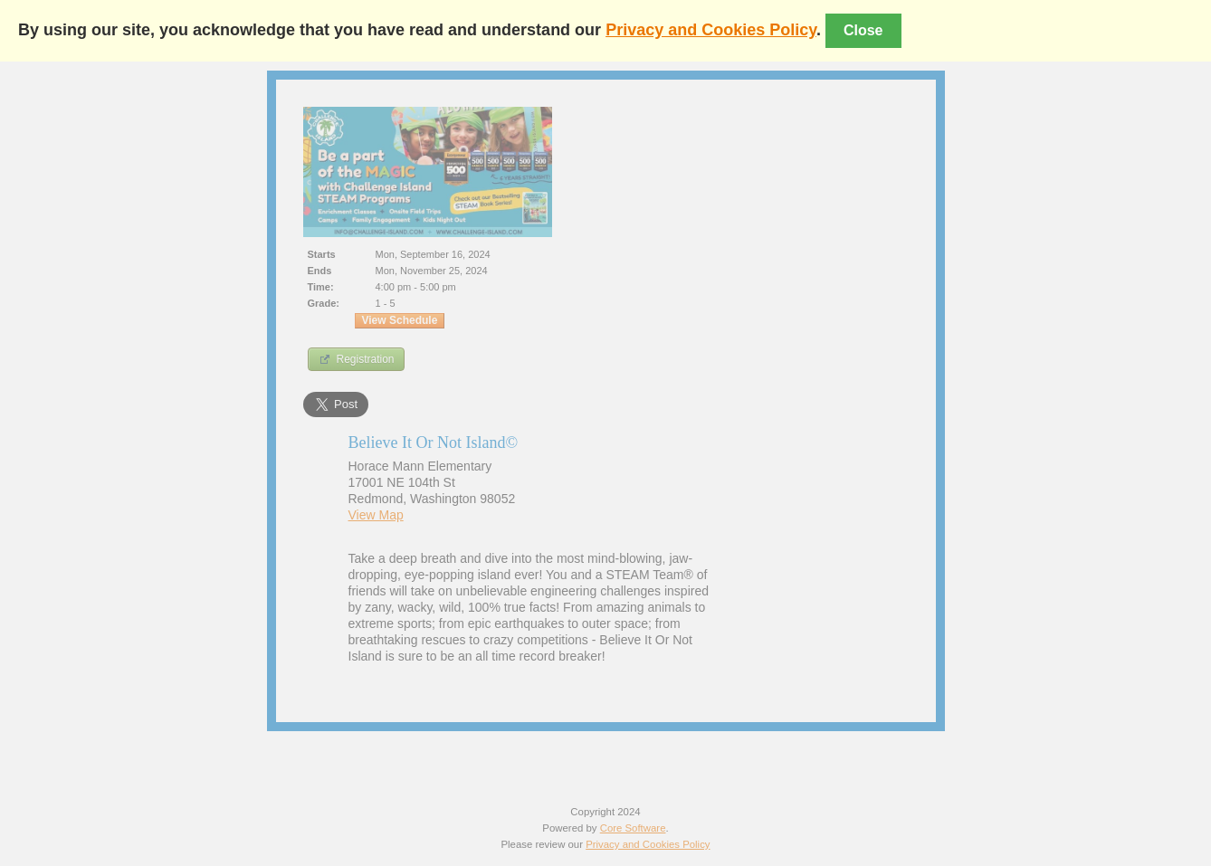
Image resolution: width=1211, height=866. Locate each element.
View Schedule (400, 320)
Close (863, 30)
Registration (356, 359)
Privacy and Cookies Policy (711, 30)
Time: (321, 286)
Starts (322, 254)
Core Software (633, 828)
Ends (320, 270)
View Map (376, 515)
